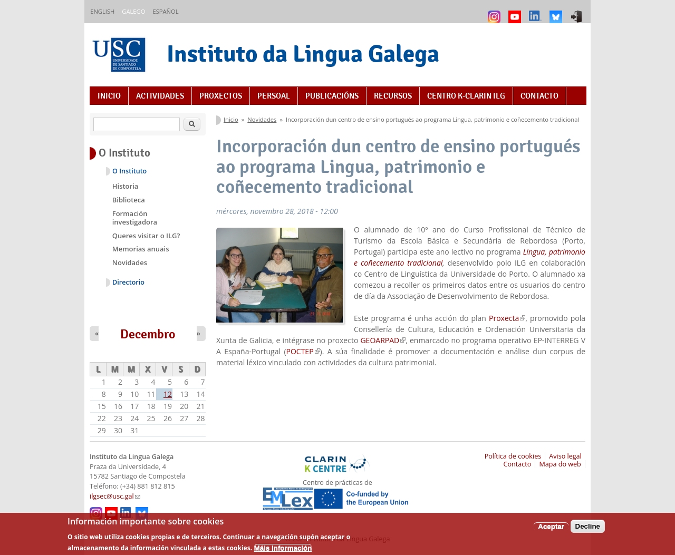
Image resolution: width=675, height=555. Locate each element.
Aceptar (551, 529)
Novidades (261, 119)
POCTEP (303, 351)
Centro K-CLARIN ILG (466, 96)
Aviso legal (565, 456)
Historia (125, 186)
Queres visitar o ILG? (146, 235)
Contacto (539, 96)
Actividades (160, 96)
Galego (133, 11)
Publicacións (332, 96)
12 (167, 394)
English (102, 11)
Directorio (128, 282)
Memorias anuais (140, 249)
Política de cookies (513, 456)
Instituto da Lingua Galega (303, 53)
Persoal (273, 96)
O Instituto (129, 171)
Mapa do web (560, 464)
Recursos (393, 96)
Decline (587, 529)
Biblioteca (128, 200)
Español (165, 11)
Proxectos (220, 96)
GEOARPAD (383, 340)
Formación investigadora (134, 218)
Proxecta (507, 318)
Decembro (148, 334)
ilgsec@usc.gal (115, 496)
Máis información (283, 550)
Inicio (109, 96)
